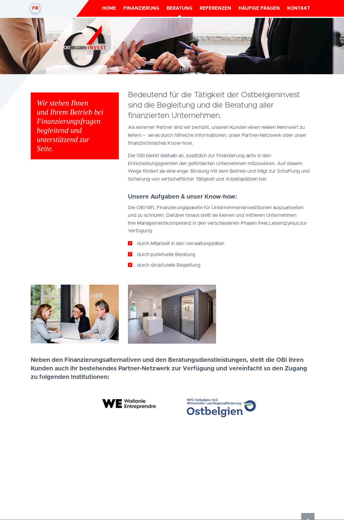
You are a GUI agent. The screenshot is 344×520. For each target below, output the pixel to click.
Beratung (179, 8)
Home (109, 8)
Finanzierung (141, 8)
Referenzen (215, 8)
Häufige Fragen (259, 8)
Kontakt (298, 8)
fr (35, 8)
